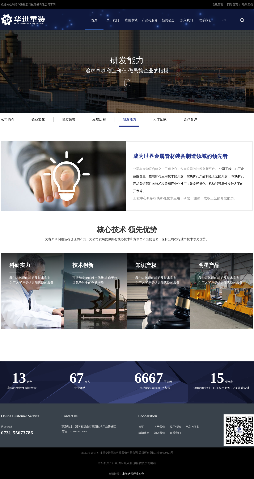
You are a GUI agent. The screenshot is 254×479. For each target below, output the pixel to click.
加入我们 (186, 20)
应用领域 (131, 20)
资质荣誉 (68, 119)
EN (223, 20)
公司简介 (7, 119)
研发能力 (129, 119)
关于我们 (112, 20)
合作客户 (190, 119)
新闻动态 (168, 20)
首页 (94, 20)
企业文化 (38, 119)
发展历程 (99, 119)
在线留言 (218, 4)
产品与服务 (150, 20)
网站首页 (233, 4)
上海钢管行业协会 (133, 473)
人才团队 (160, 119)
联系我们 (247, 4)
